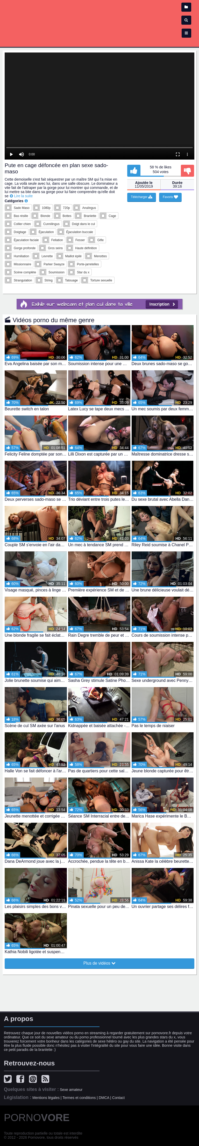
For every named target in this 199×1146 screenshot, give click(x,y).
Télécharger (141, 197)
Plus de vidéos (99, 963)
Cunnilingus (51, 224)
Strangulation (23, 280)
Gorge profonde (24, 248)
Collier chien (22, 224)
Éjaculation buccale (79, 232)
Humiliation (21, 256)
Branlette (90, 216)
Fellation (57, 240)
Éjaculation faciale (26, 240)
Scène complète (25, 272)
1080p (46, 208)
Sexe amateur (71, 1090)
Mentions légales (46, 1098)
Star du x (83, 272)
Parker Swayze (54, 264)
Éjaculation (46, 232)
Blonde (45, 216)
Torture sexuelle (101, 280)
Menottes (100, 256)
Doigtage (20, 232)
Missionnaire (22, 264)
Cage (112, 216)
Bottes (67, 216)
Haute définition (86, 248)
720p (66, 208)
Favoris (170, 197)
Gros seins (55, 248)
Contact (118, 1098)
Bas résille (21, 216)
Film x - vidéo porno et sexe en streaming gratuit (99, 21)
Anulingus (89, 208)
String (49, 280)
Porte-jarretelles (88, 264)
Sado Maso (22, 208)
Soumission (56, 272)
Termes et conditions (79, 1098)
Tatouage (71, 280)
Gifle (100, 240)
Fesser (80, 240)
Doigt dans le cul (83, 224)
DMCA (104, 1098)
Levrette (47, 256)
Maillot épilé (73, 256)
